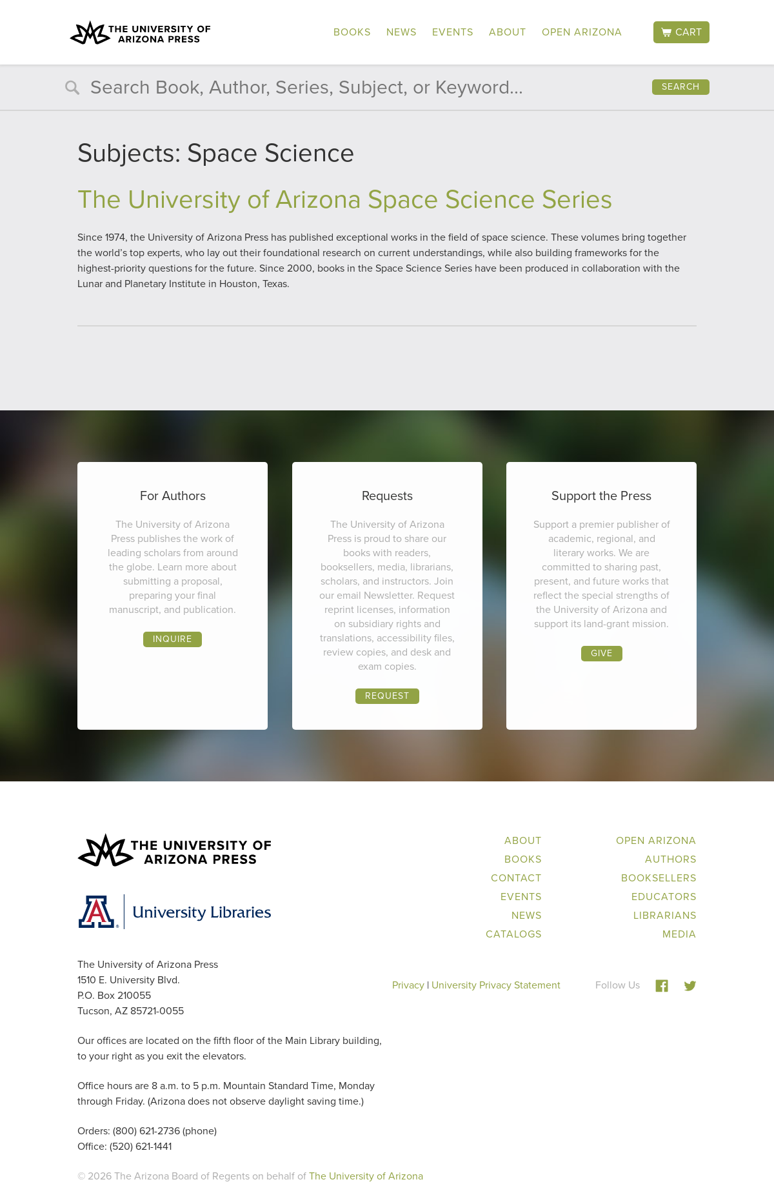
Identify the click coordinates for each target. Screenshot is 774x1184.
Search (681, 87)
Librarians (665, 915)
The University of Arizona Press (140, 32)
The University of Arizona (366, 1176)
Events (452, 32)
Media (679, 934)
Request (387, 696)
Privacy (408, 985)
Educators (664, 896)
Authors (671, 859)
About (507, 32)
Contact (516, 877)
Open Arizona (582, 32)
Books (352, 32)
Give (602, 653)
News (401, 32)
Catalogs (514, 934)
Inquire (172, 639)
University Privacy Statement (496, 985)
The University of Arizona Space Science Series (345, 199)
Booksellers (659, 877)
